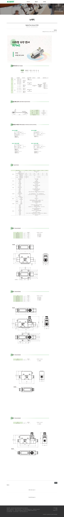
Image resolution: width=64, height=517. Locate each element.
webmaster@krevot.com (25, 511)
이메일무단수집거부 (54, 510)
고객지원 (44, 1)
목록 (55, 482)
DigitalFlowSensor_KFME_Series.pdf (50, 31)
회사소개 (28, 1)
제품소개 (36, 1)
